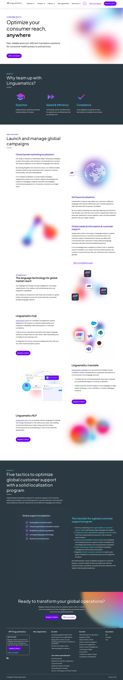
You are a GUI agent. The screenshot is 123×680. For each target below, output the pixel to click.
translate (108, 637)
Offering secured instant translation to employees (63, 642)
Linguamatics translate (79, 370)
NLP (107, 635)
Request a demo (110, 3)
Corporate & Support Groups (88, 654)
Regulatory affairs (84, 637)
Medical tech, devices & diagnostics (62, 661)
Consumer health (56, 663)
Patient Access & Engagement (88, 647)
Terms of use (112, 677)
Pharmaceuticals (56, 658)
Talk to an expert (14, 56)
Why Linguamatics (63, 3)
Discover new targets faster (59, 646)
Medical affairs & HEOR (86, 640)
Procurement (83, 652)
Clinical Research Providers (59, 668)
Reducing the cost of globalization (61, 637)
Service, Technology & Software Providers (64, 671)
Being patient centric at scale (60, 640)
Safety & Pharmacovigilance (88, 642)
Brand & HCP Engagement (87, 644)
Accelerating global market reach (61, 635)
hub (107, 640)
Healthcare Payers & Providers (60, 666)
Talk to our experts (95, 3)
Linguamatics (14, 3)
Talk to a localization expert (83, 263)
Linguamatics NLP (22, 420)
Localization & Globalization (87, 657)
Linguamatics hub (22, 321)
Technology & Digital (85, 649)
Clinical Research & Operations (88, 635)
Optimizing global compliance (60, 648)
